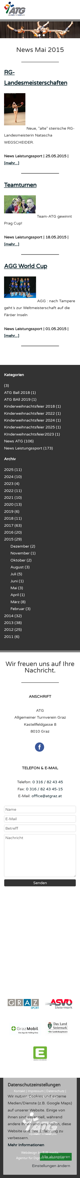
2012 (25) (13, 629)
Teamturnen (20, 185)
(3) (6, 385)
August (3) (20, 567)
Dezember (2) (22, 546)
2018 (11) (13, 518)
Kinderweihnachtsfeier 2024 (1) (32, 420)
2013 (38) (13, 622)
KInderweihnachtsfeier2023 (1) (32, 434)
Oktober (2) (21, 560)
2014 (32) (13, 615)
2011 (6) (11, 636)
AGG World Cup (25, 266)
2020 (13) (13, 504)
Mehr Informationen (26, 1145)
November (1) (23, 553)
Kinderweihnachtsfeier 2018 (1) (32, 406)
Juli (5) (16, 574)
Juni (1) (17, 581)
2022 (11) (13, 490)
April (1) (17, 594)
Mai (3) (16, 588)
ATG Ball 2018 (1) (20, 392)
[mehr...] (11, 163)
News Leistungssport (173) (28, 448)
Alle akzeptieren (55, 1156)
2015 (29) (13, 539)
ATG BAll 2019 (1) (20, 399)
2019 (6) (11, 511)
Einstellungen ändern (51, 1165)
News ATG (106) (19, 441)
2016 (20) (13, 532)
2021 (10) (13, 497)
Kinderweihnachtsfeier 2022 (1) (32, 413)
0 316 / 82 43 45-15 (44, 789)
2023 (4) (11, 483)
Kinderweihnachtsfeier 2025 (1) (32, 427)
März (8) (18, 602)
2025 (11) (13, 469)
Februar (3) (20, 608)
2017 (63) (13, 525)
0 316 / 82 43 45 (47, 782)
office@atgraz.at (47, 796)
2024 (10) (13, 476)
